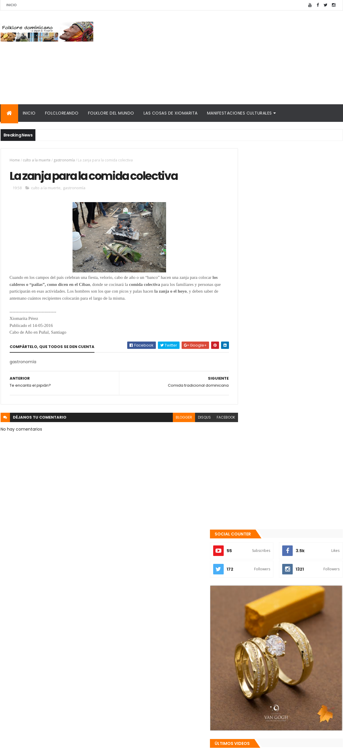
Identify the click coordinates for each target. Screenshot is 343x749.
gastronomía (64, 160)
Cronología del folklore (263, 659)
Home (15, 160)
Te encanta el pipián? (284, 566)
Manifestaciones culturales (239, 113)
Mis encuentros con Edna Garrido (274, 645)
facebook (213, 418)
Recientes (263, 615)
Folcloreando (62, 113)
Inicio (11, 5)
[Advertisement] (236, 57)
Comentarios (316, 615)
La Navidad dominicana (263, 684)
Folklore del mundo (111, 113)
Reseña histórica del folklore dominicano (283, 706)
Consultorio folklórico (261, 652)
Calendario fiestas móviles (267, 692)
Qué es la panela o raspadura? (293, 542)
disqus (191, 418)
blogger (171, 418)
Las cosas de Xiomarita (171, 113)
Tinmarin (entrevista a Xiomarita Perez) (282, 699)
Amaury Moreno (15, 740)
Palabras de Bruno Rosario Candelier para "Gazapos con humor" (283, 675)
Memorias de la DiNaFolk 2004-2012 (276, 666)
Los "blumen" (276, 589)
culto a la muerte (37, 160)
